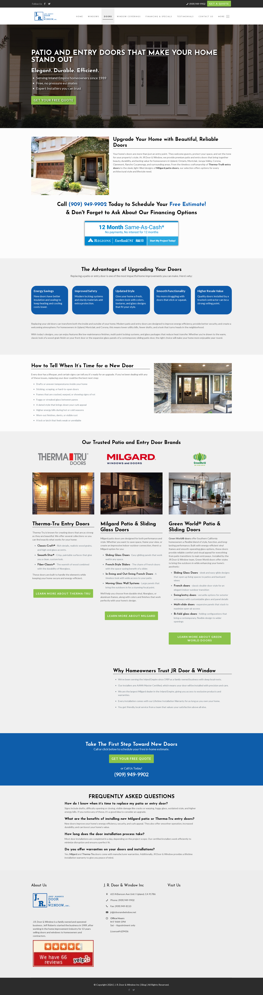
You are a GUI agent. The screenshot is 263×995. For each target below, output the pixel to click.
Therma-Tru (88, 854)
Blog (143, 984)
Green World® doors (180, 538)
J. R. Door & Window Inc (127, 984)
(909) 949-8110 (123, 906)
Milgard (73, 854)
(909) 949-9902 (197, 3)
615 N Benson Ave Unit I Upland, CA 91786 (132, 894)
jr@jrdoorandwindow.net (123, 912)
